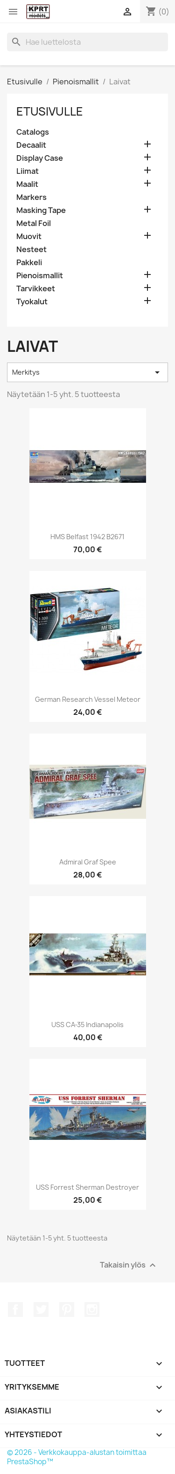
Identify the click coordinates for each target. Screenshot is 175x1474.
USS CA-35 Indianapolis (87, 1024)
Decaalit (31, 145)
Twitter (41, 1309)
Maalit (27, 184)
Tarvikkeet (35, 289)
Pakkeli (29, 262)
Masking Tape (41, 210)
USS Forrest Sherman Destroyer (87, 1187)
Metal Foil (33, 223)
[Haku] (87, 42)
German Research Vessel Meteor (87, 699)
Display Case (39, 158)
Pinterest (66, 1309)
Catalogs (32, 132)
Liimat (27, 171)
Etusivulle (49, 111)
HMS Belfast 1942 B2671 (87, 536)
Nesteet (31, 249)
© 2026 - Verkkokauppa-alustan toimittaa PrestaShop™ (77, 1457)
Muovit (29, 236)
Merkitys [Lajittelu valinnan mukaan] (87, 372)
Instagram (91, 1309)
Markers (31, 197)
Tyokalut (32, 302)
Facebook (15, 1309)
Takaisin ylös (129, 1265)
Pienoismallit (39, 276)
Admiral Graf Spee (87, 861)
